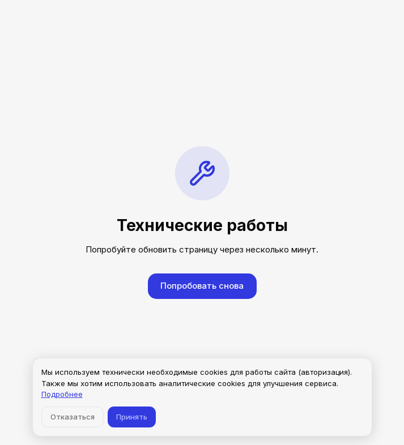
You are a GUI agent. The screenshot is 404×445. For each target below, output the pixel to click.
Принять (131, 416)
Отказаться (72, 416)
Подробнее (62, 394)
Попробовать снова (202, 285)
